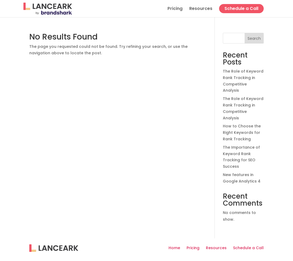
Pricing (175, 9)
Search (254, 38)
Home (174, 248)
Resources (200, 9)
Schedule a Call (241, 8)
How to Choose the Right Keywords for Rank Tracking (242, 132)
